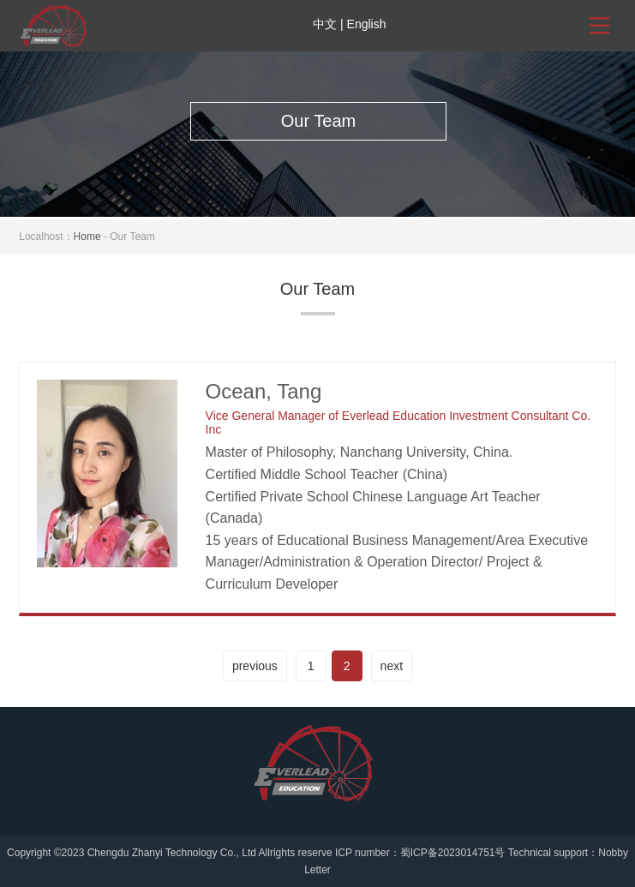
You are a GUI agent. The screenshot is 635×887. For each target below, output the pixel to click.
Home (87, 237)
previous (255, 666)
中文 (325, 24)
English (366, 24)
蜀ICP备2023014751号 (453, 853)
